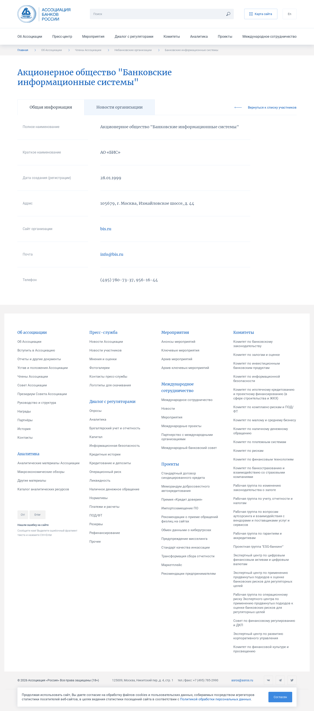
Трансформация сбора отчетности (188, 556)
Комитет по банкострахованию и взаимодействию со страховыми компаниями (259, 472)
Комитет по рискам (248, 451)
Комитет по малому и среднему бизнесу (264, 420)
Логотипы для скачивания (110, 385)
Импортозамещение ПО (179, 508)
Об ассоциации (32, 332)
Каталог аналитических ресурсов (43, 489)
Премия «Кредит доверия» (181, 499)
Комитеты (172, 36)
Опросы (95, 411)
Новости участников (105, 350)
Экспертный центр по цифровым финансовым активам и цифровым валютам (261, 559)
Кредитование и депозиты (110, 463)
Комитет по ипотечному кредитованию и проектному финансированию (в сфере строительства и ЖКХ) (263, 394)
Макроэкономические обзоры (41, 472)
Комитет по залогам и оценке (256, 355)
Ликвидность (99, 481)
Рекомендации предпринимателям (188, 574)
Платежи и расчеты (104, 507)
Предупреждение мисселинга (184, 539)
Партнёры (25, 420)
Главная (22, 50)
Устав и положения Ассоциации (42, 368)
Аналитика (199, 36)
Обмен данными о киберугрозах (186, 530)
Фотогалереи (99, 368)
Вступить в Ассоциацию (36, 350)
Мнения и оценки (103, 359)
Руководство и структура (36, 403)
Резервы (96, 524)
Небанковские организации (133, 50)
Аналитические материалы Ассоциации (48, 463)
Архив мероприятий (176, 359)
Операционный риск (105, 472)
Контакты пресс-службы (108, 377)
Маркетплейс (171, 565)
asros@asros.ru (242, 680)
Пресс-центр (62, 36)
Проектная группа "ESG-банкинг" (258, 547)
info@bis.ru (111, 254)
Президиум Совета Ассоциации (42, 394)
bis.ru (105, 228)
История (24, 429)
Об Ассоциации (29, 36)
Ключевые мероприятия (180, 350)
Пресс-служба (103, 332)
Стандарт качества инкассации (185, 547)
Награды (24, 411)
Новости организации (119, 107)
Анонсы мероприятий (178, 342)
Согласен (280, 697)
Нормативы (98, 498)
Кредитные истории (105, 454)
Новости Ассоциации (106, 342)
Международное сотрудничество (269, 36)
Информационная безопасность (114, 446)
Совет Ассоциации (32, 385)
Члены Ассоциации (88, 50)
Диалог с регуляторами (134, 36)
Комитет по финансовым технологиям (263, 459)
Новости (168, 409)
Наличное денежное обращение (114, 489)
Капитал (95, 437)
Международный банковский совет (189, 448)
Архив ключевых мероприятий (185, 368)
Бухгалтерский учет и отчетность (114, 428)
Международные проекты (181, 426)
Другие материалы (31, 481)
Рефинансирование (104, 533)
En (289, 14)
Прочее (95, 542)
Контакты (25, 438)
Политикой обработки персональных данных (215, 699)
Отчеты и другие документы (39, 359)
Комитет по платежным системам (259, 442)
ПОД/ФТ (95, 515)
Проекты (225, 36)
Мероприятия (93, 36)
